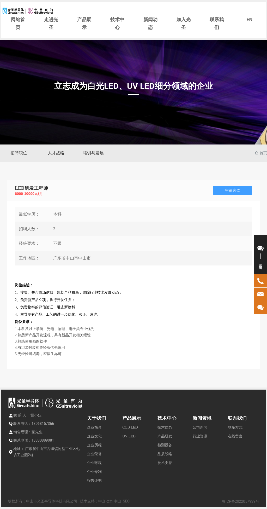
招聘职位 (18, 153)
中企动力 (105, 501)
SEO (126, 501)
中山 (117, 501)
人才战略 (56, 153)
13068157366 (43, 423)
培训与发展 (93, 153)
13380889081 (43, 440)
